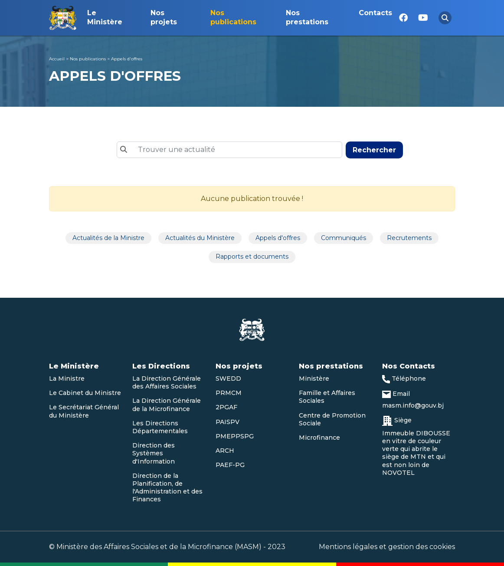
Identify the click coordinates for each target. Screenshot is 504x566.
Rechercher (374, 150)
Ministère (314, 378)
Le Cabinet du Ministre (85, 393)
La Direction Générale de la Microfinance (166, 404)
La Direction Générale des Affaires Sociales (166, 382)
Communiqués (343, 238)
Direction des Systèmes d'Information (153, 453)
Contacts (375, 13)
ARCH (225, 450)
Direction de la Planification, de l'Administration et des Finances (167, 487)
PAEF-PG (230, 465)
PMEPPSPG (235, 436)
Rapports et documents (252, 256)
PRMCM (229, 393)
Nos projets (164, 17)
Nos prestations (307, 17)
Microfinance (319, 437)
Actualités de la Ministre (108, 238)
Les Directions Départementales (160, 427)
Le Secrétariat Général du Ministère (84, 411)
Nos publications (233, 17)
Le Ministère (104, 17)
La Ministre (67, 378)
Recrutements (409, 238)
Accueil (57, 59)
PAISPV (227, 422)
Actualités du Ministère (200, 238)
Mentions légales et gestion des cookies (387, 547)
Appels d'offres (126, 59)
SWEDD (228, 378)
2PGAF (226, 407)
